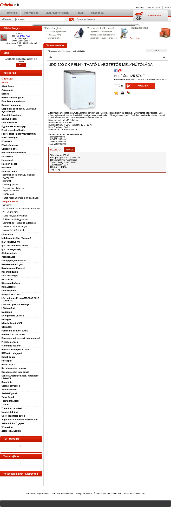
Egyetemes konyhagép (14, 126)
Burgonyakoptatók (11, 105)
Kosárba (143, 86)
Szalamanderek (10, 389)
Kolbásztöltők (9, 287)
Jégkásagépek (9, 253)
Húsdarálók (8, 156)
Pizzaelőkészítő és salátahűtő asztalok (22, 208)
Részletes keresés (65, 493)
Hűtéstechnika (65, 51)
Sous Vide (7, 382)
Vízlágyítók (7, 427)
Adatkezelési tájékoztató (134, 493)
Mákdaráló (7, 312)
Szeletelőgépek (10, 393)
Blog (21, 64)
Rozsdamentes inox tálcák (15, 372)
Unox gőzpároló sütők (13, 416)
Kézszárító (7, 279)
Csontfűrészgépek (11, 115)
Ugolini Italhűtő (10, 412)
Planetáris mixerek (11, 345)
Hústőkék (7, 167)
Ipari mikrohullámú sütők (15, 245)
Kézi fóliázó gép (10, 275)
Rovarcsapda (9, 364)
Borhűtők (7, 181)
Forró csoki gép (10, 137)
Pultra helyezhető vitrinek (15, 215)
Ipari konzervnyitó (11, 242)
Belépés (140, 7)
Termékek (30, 493)
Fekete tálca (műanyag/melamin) (19, 134)
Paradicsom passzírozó (14, 334)
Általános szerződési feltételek (107, 493)
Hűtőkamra (7, 234)
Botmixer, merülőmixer (14, 101)
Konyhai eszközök (11, 294)
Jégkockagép (9, 257)
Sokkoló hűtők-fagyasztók (15, 219)
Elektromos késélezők (13, 130)
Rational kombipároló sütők (16, 349)
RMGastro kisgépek (12, 353)
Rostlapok (7, 360)
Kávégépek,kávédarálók (14, 260)
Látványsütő (8, 308)
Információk (86, 493)
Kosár (52, 493)
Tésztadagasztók (10, 401)
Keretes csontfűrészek (13, 268)
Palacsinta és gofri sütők (15, 330)
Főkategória (52, 51)
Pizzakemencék (10, 342)
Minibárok (7, 205)
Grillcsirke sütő (10, 149)
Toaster (5, 404)
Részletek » (135, 38)
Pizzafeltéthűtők (10, 212)
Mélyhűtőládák (10, 201)
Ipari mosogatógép (11, 249)
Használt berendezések (14, 152)
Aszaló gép (7, 90)
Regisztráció (42, 493)
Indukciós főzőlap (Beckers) (16, 238)
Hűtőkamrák (9, 194)
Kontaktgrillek (9, 290)
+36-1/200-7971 (23, 36)
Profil (77, 493)
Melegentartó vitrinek (13, 315)
